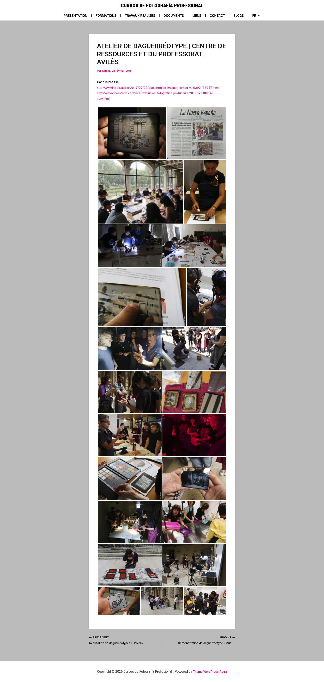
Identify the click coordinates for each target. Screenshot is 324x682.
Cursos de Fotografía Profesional (162, 5)
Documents (174, 16)
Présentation (75, 16)
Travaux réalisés (140, 16)
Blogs (238, 16)
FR (256, 15)
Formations (106, 16)
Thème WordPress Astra (210, 672)
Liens (196, 16)
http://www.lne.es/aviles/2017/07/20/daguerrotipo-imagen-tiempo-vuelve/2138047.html (161, 88)
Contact (217, 16)
